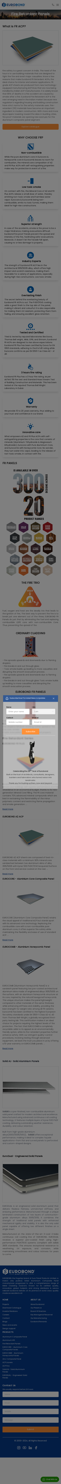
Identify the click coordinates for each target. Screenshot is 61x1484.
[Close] (53, 698)
